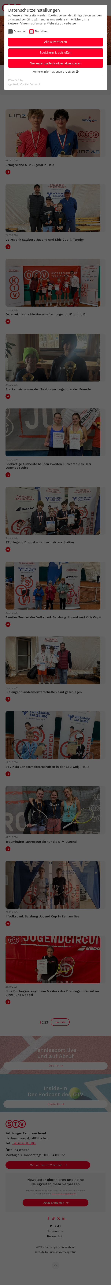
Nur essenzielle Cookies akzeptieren (55, 63)
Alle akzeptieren (55, 42)
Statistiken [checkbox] (41, 31)
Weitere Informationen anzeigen (55, 71)
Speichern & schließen (56, 52)
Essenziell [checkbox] (20, 31)
